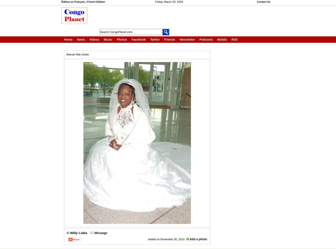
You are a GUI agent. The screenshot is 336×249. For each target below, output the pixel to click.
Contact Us (263, 1)
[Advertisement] (170, 17)
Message (100, 233)
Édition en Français (73, 1)
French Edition (96, 1)
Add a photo (198, 239)
